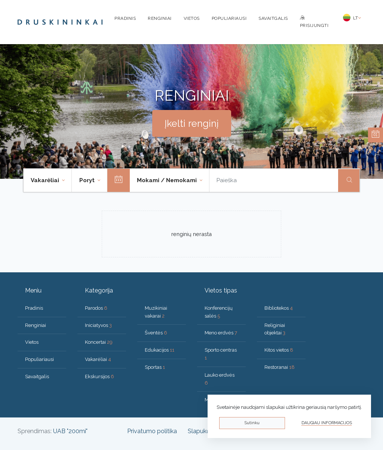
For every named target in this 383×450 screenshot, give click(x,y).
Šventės (156, 333)
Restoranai (279, 367)
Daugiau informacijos (326, 422)
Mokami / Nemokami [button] (167, 180)
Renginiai (160, 18)
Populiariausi (229, 18)
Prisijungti (314, 22)
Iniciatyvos (98, 325)
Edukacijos (159, 350)
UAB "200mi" (70, 431)
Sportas (155, 367)
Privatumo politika (152, 431)
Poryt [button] (87, 180)
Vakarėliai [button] (46, 180)
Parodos (96, 308)
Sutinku (252, 422)
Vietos (192, 18)
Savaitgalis (273, 18)
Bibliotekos (278, 308)
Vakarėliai (98, 359)
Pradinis (125, 18)
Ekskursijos (99, 376)
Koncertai (99, 342)
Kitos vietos (278, 350)
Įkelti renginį (192, 123)
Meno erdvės (221, 333)
